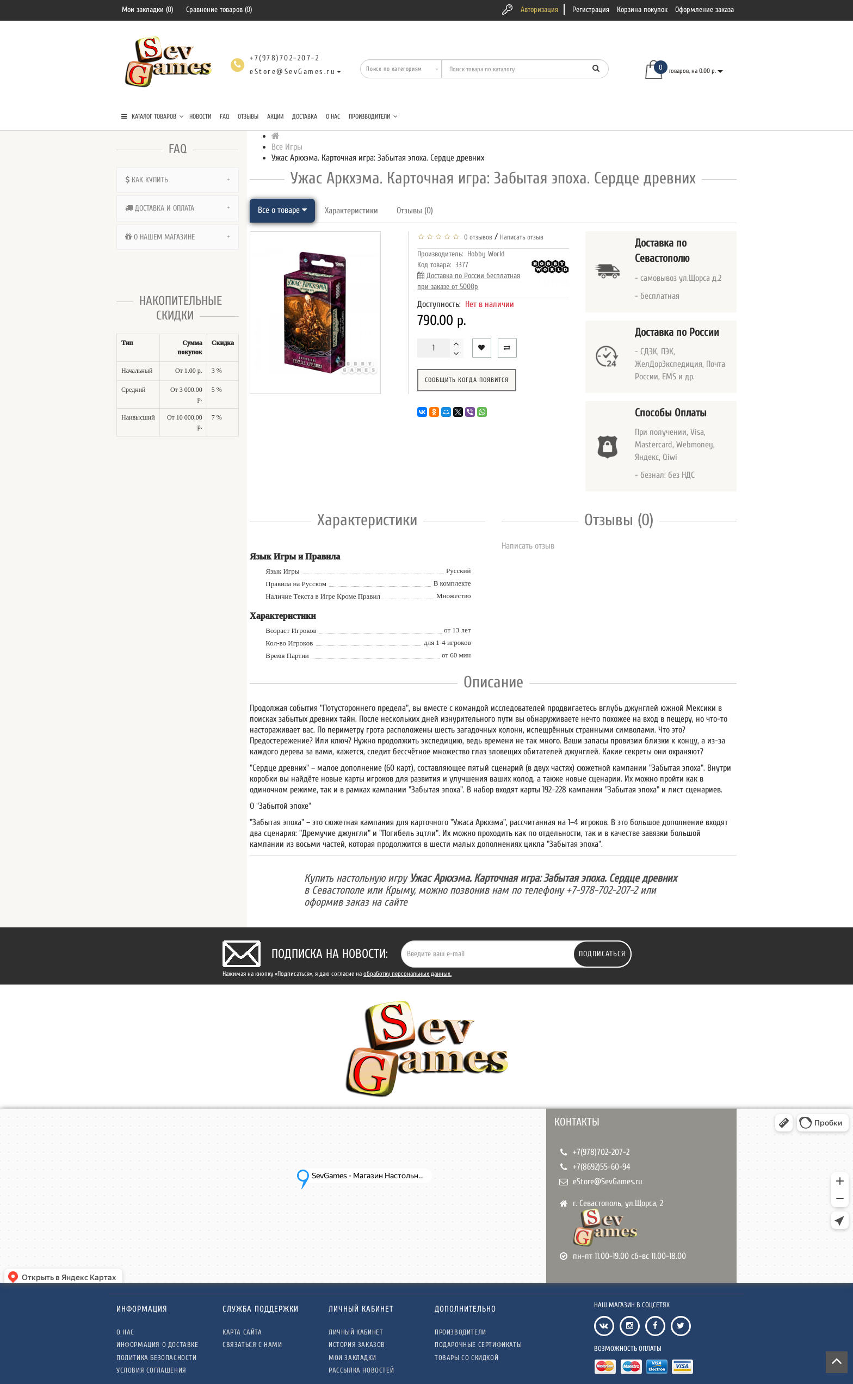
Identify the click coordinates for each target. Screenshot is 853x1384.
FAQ (224, 116)
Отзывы (248, 116)
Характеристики (351, 211)
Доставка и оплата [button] (177, 208)
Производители (373, 116)
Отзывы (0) (415, 211)
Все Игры (286, 147)
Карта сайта (242, 1332)
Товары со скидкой (466, 1358)
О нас (333, 116)
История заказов (357, 1344)
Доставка (304, 116)
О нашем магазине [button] (177, 237)
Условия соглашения (151, 1370)
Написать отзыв (521, 237)
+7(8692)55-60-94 (602, 1167)
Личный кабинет (356, 1332)
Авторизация (539, 9)
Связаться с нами (252, 1344)
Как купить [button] (177, 179)
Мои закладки (352, 1358)
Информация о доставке (157, 1344)
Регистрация (590, 9)
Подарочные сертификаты (478, 1344)
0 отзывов (476, 237)
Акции (275, 116)
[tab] (177, 180)
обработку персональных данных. (407, 973)
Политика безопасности (156, 1358)
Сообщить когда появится (467, 380)
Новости (200, 116)
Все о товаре (282, 210)
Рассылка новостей (361, 1370)
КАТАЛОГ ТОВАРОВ (152, 116)
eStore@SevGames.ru (607, 1181)
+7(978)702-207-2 (601, 1152)
